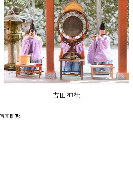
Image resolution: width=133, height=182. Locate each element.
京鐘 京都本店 (38, 116)
